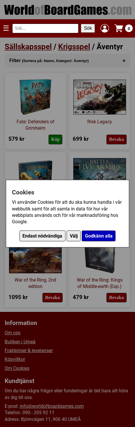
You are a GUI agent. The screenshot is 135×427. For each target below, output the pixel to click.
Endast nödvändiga (42, 236)
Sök (88, 28)
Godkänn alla (99, 236)
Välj (74, 236)
